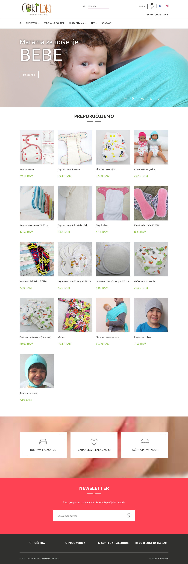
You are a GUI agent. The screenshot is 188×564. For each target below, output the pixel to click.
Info (93, 23)
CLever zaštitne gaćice (144, 169)
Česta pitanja (76, 23)
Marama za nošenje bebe (107, 337)
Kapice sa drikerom (28, 393)
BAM (141, 6)
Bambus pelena (27, 169)
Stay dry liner (102, 225)
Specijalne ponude (54, 23)
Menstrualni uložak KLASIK (146, 225)
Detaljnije (29, 74)
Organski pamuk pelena (69, 169)
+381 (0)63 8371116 (159, 14)
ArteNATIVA (162, 558)
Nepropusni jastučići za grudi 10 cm (74, 281)
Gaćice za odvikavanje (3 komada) (35, 337)
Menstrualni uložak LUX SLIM (33, 281)
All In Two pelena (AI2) (106, 169)
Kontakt (106, 23)
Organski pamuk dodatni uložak (72, 225)
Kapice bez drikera (142, 337)
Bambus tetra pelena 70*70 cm (34, 225)
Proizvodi (31, 23)
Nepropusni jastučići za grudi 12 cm (112, 281)
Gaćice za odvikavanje (144, 281)
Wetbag (61, 337)
